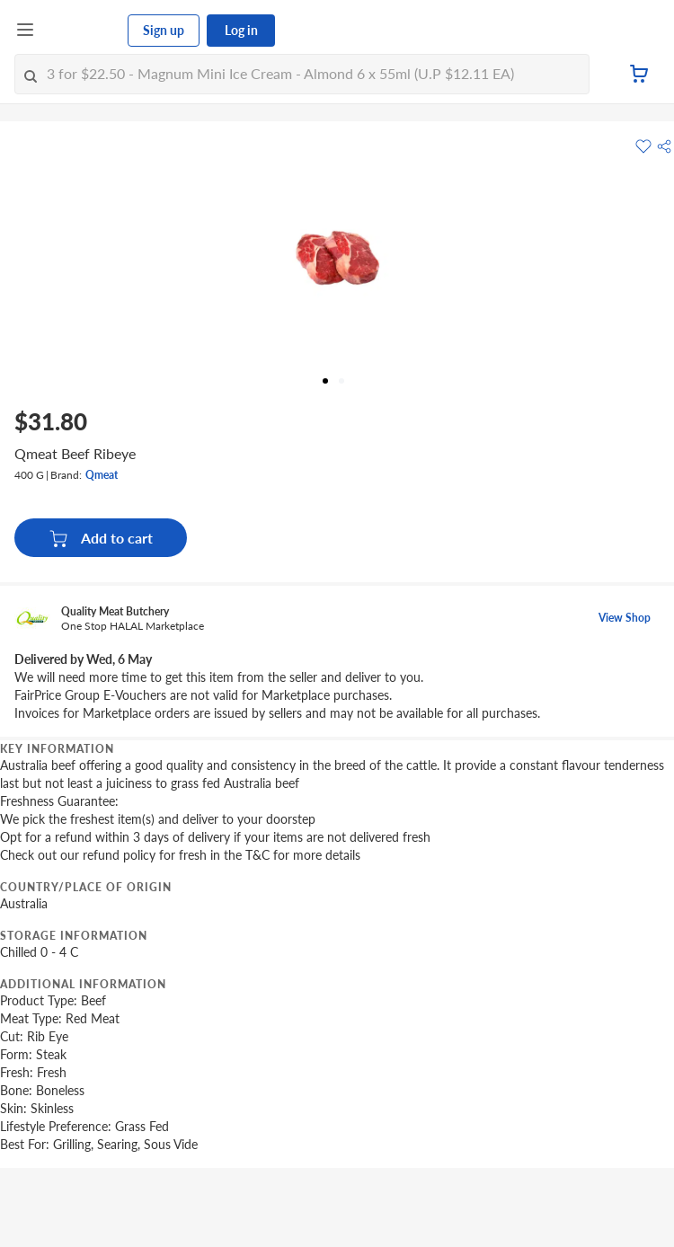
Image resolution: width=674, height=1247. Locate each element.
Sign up (163, 30)
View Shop (625, 617)
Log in (241, 30)
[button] (664, 146)
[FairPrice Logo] (81, 30)
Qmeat (101, 475)
